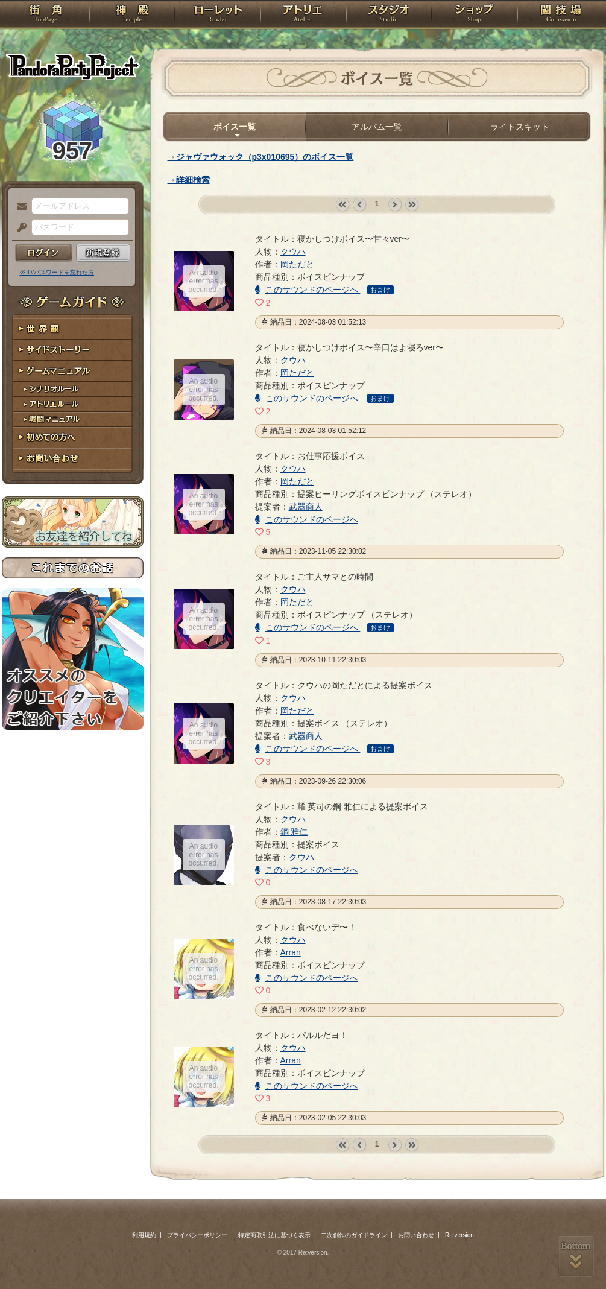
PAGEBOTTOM (576, 1256)
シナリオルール (73, 389)
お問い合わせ (73, 458)
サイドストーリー (73, 350)
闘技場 (561, 15)
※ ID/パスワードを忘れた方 (57, 272)
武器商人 (306, 506)
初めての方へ (73, 437)
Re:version (459, 1235)
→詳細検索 (189, 180)
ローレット (217, 15)
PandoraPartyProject (73, 66)
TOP (45, 15)
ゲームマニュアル (73, 371)
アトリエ (303, 15)
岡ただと (297, 264)
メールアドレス (19, 207)
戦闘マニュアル (73, 419)
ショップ (474, 15)
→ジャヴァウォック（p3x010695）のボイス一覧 (261, 157)
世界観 (73, 329)
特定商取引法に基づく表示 (274, 1235)
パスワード (19, 228)
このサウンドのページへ (308, 289)
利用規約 (144, 1235)
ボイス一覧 (234, 126)
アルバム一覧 (377, 126)
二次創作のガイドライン (354, 1235)
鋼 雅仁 (294, 832)
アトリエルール (73, 404)
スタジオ (389, 15)
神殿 (132, 15)
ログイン (43, 253)
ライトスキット (519, 126)
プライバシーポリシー (197, 1235)
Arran (290, 952)
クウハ (293, 251)
